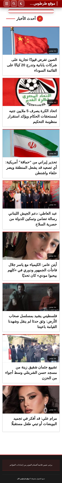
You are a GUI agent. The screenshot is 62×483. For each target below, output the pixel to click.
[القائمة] (6, 3)
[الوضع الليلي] (21, 3)
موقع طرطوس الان (42, 3)
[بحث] (14, 3)
